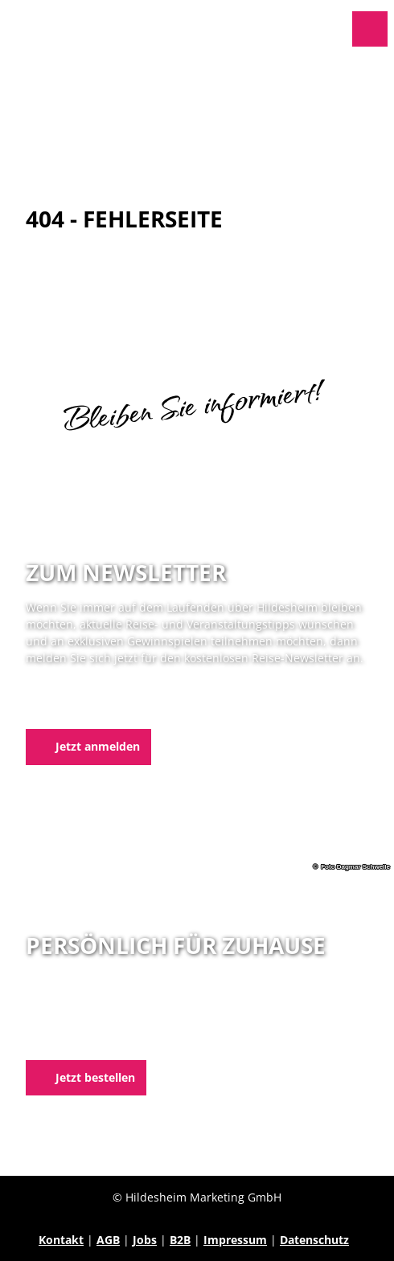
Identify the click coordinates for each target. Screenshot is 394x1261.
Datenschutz (314, 1239)
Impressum (235, 1239)
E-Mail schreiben (71, 1040)
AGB (108, 1239)
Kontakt (61, 1239)
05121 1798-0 (87, 1023)
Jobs (145, 1239)
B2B (180, 1239)
